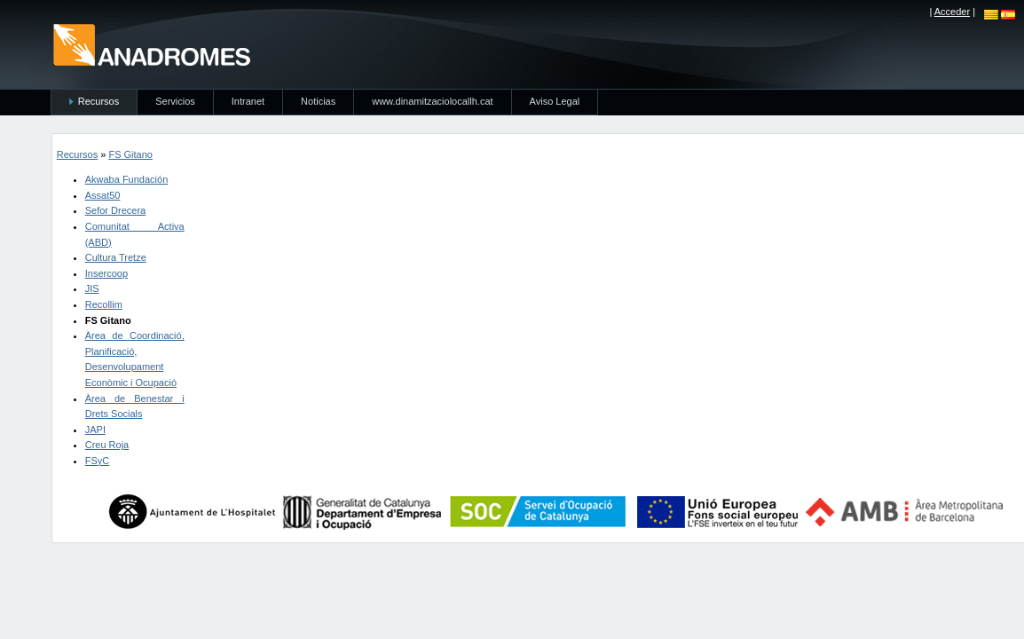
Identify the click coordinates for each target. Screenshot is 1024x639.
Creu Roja (107, 444)
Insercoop (106, 273)
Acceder (952, 11)
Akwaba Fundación (127, 179)
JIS (92, 288)
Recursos (77, 154)
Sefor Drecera (115, 210)
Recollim (103, 304)
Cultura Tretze (115, 257)
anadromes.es (151, 44)
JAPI (95, 429)
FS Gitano (130, 154)
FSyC (97, 460)
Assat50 (103, 195)
